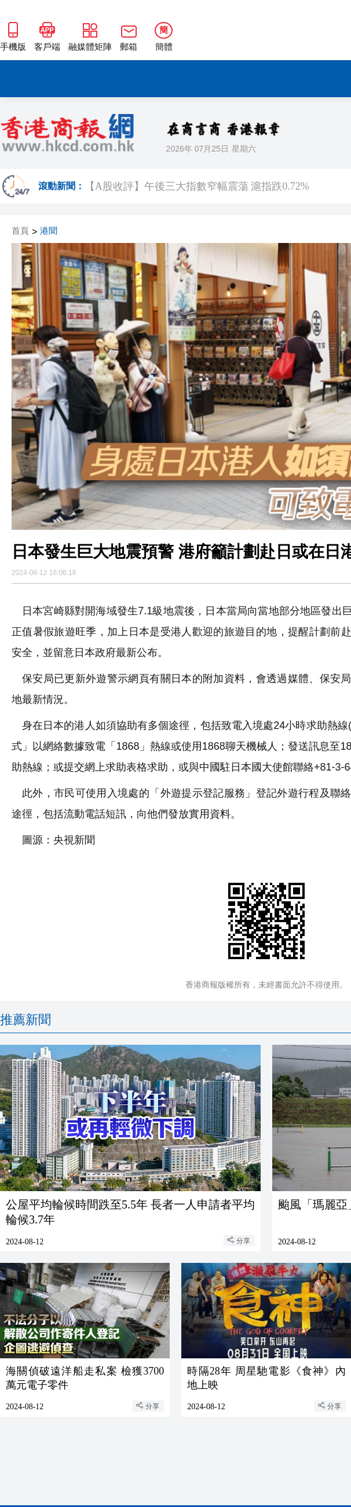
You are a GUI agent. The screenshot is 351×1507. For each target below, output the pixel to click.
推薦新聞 (25, 1019)
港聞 (48, 231)
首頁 (20, 231)
